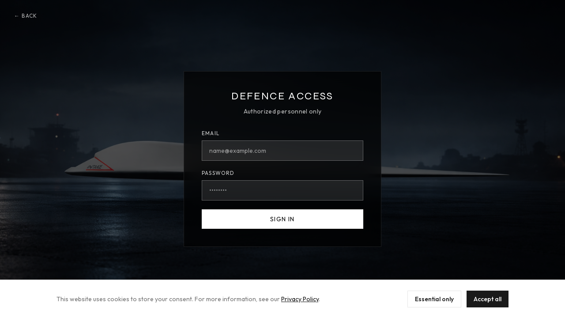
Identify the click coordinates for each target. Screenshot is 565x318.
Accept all (487, 299)
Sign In (282, 219)
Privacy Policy (300, 299)
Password (218, 173)
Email (210, 133)
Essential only (434, 299)
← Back (25, 15)
